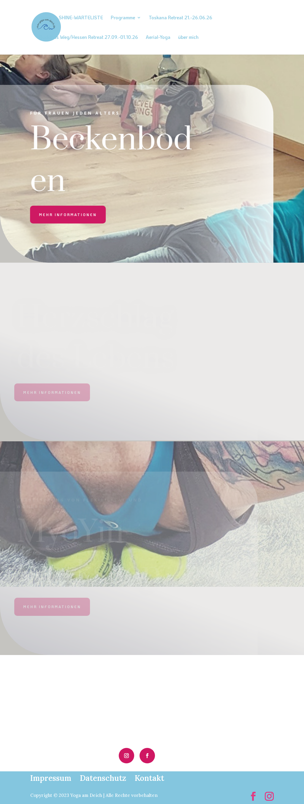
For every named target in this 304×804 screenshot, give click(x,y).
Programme (123, 17)
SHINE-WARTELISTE (81, 17)
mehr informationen (62, 214)
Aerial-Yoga (158, 37)
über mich (188, 37)
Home (45, 17)
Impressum (50, 778)
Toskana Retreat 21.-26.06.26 (180, 17)
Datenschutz (103, 778)
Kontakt (149, 778)
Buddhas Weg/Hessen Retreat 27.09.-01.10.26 (88, 37)
